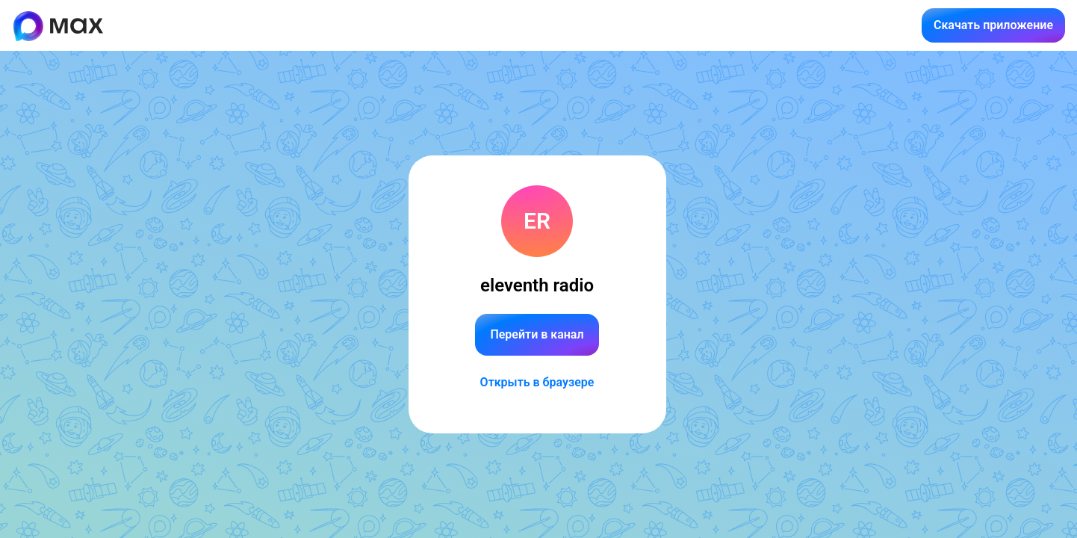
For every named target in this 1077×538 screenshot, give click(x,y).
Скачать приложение (993, 25)
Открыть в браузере (537, 382)
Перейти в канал (536, 334)
